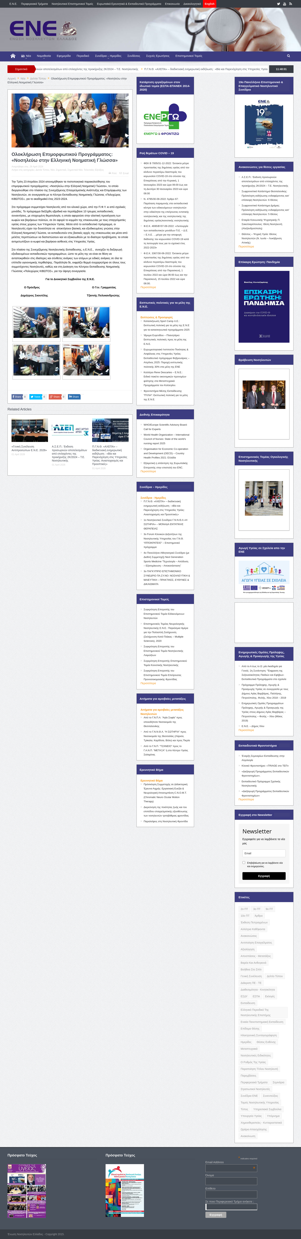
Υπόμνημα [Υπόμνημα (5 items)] (273, 1115)
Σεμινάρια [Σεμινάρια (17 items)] (278, 1082)
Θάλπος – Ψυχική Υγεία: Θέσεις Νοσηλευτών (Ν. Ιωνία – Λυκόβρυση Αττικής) (262, 238)
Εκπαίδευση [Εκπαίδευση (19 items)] (248, 1003)
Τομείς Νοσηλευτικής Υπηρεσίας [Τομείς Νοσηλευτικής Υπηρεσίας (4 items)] (260, 1102)
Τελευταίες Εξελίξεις (94, 170)
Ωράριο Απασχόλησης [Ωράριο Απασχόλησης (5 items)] (254, 1129)
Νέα (26, 56)
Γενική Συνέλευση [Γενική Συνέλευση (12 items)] (251, 976)
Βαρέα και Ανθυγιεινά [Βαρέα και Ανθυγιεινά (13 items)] (253, 962)
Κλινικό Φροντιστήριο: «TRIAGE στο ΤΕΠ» (265, 765)
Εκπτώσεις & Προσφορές (157, 317)
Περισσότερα (148, 287)
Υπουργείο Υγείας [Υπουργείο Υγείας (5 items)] (251, 1115)
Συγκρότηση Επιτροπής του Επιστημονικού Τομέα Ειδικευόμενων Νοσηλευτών (164, 614)
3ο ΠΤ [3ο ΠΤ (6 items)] (256, 909)
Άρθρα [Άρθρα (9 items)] (259, 915)
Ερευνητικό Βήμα (152, 780)
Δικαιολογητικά (192, 3)
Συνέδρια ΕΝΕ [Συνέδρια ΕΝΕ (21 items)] (249, 1095)
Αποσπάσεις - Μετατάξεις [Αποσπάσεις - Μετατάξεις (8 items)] (256, 956)
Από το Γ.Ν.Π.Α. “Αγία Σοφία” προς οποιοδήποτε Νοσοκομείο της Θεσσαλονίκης (163, 722)
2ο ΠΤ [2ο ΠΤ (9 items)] (244, 909)
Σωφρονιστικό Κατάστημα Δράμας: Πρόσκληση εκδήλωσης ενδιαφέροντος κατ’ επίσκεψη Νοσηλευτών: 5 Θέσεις (265, 210)
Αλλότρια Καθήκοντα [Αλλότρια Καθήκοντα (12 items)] (253, 929)
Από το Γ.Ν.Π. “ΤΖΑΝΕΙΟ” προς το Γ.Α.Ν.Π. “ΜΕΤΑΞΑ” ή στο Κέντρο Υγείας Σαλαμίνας (166, 750)
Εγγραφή (264, 876)
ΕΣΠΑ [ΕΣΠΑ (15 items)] (256, 996)
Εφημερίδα (64, 55)
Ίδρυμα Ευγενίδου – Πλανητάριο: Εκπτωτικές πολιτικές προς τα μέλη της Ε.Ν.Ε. (165, 339)
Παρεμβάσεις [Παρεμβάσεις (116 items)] (248, 1075)
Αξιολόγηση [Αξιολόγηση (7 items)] (248, 949)
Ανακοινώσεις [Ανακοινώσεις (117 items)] (249, 935)
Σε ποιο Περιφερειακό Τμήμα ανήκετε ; (229, 1201)
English (210, 3)
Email (124, 173)
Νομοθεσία (44, 55)
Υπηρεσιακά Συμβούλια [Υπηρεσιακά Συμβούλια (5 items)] (267, 1109)
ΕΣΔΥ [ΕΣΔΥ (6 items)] (244, 996)
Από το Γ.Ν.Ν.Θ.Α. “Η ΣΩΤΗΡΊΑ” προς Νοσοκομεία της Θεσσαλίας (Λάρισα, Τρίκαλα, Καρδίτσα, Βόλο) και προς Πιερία (167, 736)
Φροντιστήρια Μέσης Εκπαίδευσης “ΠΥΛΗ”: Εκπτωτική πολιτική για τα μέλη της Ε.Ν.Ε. (166, 395)
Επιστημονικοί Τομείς (188, 55)
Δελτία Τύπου (42, 170)
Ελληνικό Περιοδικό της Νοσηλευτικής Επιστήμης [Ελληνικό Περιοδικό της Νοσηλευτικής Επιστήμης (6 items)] (256, 1012)
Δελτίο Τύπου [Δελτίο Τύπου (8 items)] (275, 976)
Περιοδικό (83, 55)
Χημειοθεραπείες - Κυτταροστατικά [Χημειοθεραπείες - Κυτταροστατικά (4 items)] (261, 1122)
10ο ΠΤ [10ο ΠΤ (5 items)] (245, 915)
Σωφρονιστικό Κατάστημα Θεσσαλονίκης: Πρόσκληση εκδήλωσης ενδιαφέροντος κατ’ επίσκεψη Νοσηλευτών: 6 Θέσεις (265, 195)
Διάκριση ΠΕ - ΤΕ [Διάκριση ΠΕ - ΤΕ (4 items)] (251, 982)
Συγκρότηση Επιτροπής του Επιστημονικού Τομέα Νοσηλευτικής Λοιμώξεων (163, 651)
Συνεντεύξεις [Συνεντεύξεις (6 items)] (270, 1095)
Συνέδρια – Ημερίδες (108, 55)
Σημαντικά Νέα (75, 170)
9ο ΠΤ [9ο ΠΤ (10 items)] (269, 909)
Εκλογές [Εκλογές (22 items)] (270, 996)
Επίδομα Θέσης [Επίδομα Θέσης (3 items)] (250, 1028)
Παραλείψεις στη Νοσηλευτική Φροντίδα (166, 821)
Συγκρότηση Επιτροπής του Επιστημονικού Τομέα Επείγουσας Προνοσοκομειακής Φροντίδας (162, 675)
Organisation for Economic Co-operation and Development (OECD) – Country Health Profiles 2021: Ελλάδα (166, 453)
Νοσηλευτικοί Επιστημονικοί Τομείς (72, 3)
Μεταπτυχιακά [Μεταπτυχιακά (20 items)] (249, 1048)
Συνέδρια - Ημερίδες (153, 497)
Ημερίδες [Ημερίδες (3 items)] (246, 1042)
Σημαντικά (61, 170)
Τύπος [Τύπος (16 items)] (244, 1109)
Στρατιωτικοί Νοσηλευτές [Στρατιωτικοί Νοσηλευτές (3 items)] (255, 1089)
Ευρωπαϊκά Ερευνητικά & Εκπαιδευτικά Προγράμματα (129, 3)
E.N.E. (13, 3)
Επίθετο (210, 1188)
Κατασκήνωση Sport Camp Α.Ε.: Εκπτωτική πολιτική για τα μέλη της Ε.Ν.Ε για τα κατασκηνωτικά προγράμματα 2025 (166, 325)
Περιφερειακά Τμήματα (34, 3)
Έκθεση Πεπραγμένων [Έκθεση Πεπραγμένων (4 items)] (254, 922)
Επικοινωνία (172, 3)
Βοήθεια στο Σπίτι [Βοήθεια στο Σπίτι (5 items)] (251, 969)
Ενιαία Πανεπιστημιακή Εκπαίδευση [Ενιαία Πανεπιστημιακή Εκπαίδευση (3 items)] (262, 1021)
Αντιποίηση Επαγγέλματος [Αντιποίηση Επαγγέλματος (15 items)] (256, 942)
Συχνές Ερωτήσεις (158, 55)
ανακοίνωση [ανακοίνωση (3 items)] (248, 1136)
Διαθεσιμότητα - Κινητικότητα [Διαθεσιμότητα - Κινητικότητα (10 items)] (258, 989)
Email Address (230, 1162)
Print (113, 173)
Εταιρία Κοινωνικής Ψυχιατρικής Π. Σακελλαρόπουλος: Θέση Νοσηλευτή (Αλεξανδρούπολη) (262, 224)
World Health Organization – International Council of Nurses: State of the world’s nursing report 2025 (166, 439)
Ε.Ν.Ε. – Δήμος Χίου (253, 726)
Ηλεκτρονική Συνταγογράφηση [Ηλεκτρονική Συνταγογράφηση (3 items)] (259, 1035)
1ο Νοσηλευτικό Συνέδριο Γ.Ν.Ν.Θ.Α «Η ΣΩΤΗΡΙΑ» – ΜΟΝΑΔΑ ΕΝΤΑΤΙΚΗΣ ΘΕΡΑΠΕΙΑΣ (165, 524)
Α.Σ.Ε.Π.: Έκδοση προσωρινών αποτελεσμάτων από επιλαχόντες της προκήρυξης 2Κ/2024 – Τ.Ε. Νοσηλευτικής (85, 69)
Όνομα (209, 1175)
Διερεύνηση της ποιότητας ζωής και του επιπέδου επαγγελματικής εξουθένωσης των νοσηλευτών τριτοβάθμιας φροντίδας (166, 811)
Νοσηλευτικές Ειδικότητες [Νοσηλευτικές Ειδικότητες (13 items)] (256, 1055)
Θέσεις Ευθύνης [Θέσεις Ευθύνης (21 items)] (266, 1042)
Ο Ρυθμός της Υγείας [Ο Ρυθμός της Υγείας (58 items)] (253, 1062)
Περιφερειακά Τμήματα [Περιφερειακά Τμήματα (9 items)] (254, 1082)
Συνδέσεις (133, 55)
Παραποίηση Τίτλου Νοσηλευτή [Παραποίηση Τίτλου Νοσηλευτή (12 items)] (259, 1068)
